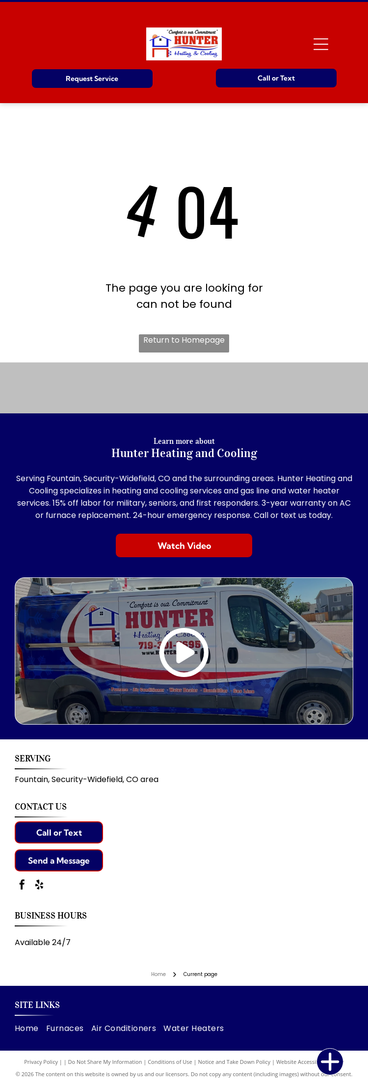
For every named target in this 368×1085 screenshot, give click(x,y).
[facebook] (22, 886)
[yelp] (39, 886)
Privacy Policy (41, 1061)
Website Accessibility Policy (310, 1061)
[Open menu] (321, 44)
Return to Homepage (184, 340)
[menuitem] (30, 1028)
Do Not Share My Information (105, 1061)
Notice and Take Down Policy (234, 1061)
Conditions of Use (170, 1061)
